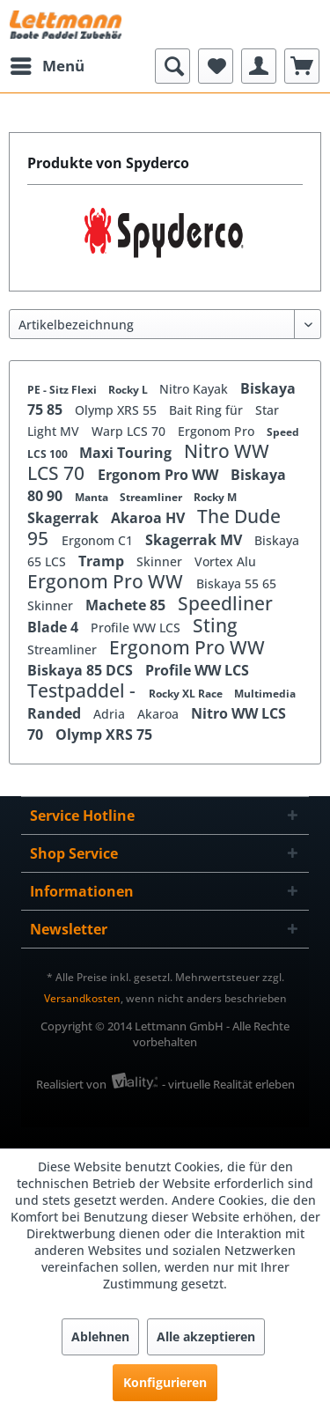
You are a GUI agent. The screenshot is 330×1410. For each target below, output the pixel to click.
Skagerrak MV (195, 540)
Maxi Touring (127, 452)
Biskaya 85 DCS (81, 670)
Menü (47, 64)
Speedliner (225, 603)
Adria (110, 713)
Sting (215, 625)
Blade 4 (54, 627)
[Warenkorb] (301, 66)
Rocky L (129, 389)
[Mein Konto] (258, 66)
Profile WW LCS (137, 627)
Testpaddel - (83, 690)
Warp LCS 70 (130, 431)
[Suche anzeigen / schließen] (172, 66)
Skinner (161, 561)
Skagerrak (64, 518)
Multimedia (265, 693)
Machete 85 (127, 605)
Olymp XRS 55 (117, 410)
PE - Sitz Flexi (63, 389)
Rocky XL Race (187, 693)
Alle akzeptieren (206, 1336)
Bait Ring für (207, 410)
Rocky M (215, 497)
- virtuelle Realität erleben (228, 1084)
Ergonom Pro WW (160, 474)
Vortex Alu (225, 561)
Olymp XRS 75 (103, 734)
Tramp (103, 561)
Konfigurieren (165, 1382)
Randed (55, 713)
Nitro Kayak (195, 388)
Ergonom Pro (218, 431)
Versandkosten (82, 998)
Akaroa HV (149, 518)
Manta (93, 497)
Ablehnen (100, 1336)
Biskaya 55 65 (236, 583)
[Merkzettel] (215, 66)
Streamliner (152, 497)
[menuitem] (46, 66)
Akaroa (159, 713)
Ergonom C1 (99, 540)
